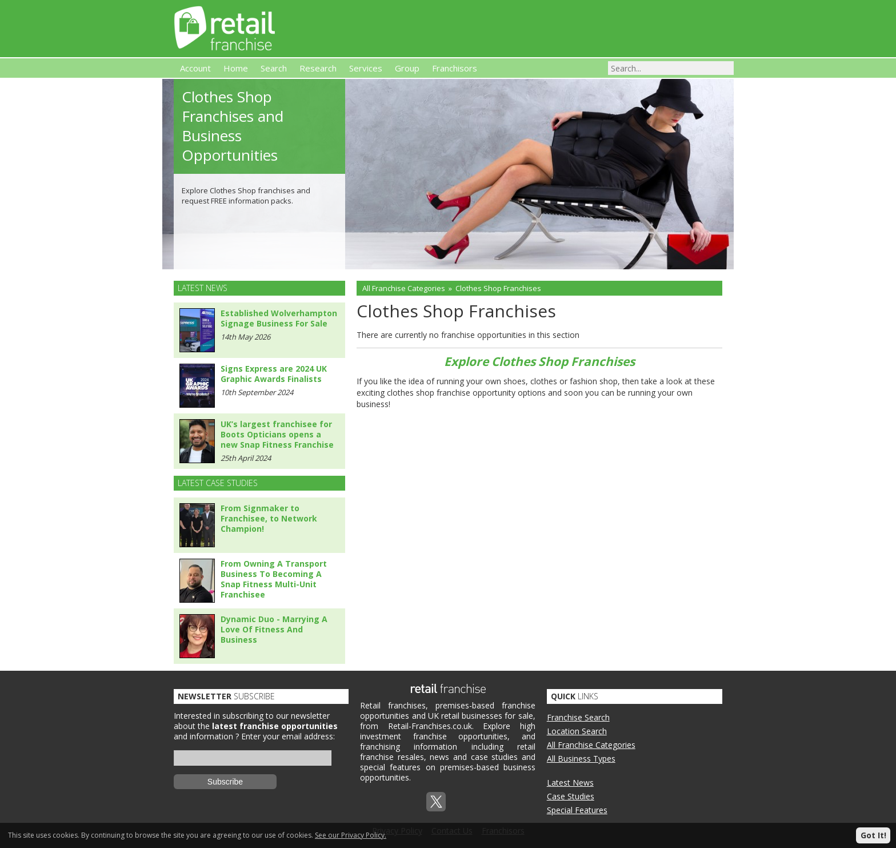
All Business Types (581, 758)
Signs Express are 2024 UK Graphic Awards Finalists (274, 373)
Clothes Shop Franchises (498, 288)
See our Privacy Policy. (350, 835)
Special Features (577, 810)
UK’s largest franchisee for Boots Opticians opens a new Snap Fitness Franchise (277, 434)
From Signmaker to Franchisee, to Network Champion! (269, 518)
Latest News (570, 782)
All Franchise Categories (403, 288)
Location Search (577, 731)
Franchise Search (578, 717)
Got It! (873, 835)
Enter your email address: (288, 736)
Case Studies (570, 796)
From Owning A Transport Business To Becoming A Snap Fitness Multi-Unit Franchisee (274, 579)
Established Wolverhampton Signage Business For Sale (279, 318)
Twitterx (436, 801)
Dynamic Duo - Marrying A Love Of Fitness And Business (274, 629)
